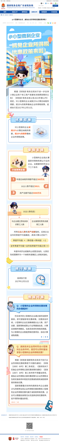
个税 (43, 7)
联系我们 (36, 436)
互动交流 (54, 12)
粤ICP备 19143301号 (34, 440)
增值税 (45, 7)
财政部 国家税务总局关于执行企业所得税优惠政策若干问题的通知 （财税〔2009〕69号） (27, 417)
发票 (54, 7)
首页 (5, 12)
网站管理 (31, 436)
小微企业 (48, 7)
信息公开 (15, 12)
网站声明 (22, 436)
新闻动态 (24, 12)
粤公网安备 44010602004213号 (44, 440)
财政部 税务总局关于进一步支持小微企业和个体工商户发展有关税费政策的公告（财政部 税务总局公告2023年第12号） (33, 415)
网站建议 (41, 436)
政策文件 (34, 12)
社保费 (51, 7)
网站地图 (27, 436)
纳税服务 (44, 12)
